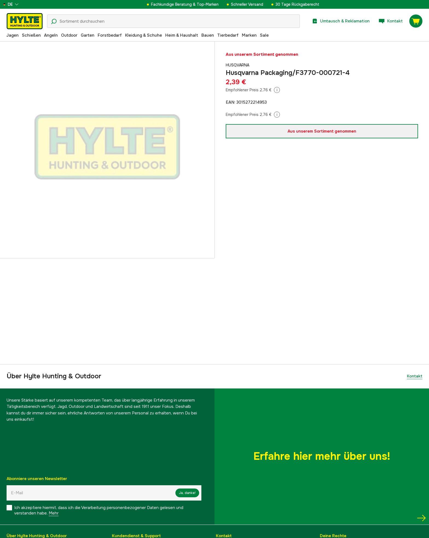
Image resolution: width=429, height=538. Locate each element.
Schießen (31, 35)
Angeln (51, 35)
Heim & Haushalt (181, 35)
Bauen (207, 35)
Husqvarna (238, 65)
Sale (264, 35)
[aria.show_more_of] (20, 4)
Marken (249, 35)
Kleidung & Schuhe (143, 35)
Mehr (54, 513)
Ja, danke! (187, 493)
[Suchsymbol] (54, 21)
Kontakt (414, 376)
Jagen (12, 35)
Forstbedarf (110, 35)
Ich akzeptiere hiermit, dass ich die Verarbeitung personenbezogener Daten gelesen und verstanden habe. (98, 510)
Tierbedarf (228, 35)
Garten (87, 35)
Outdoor (69, 35)
